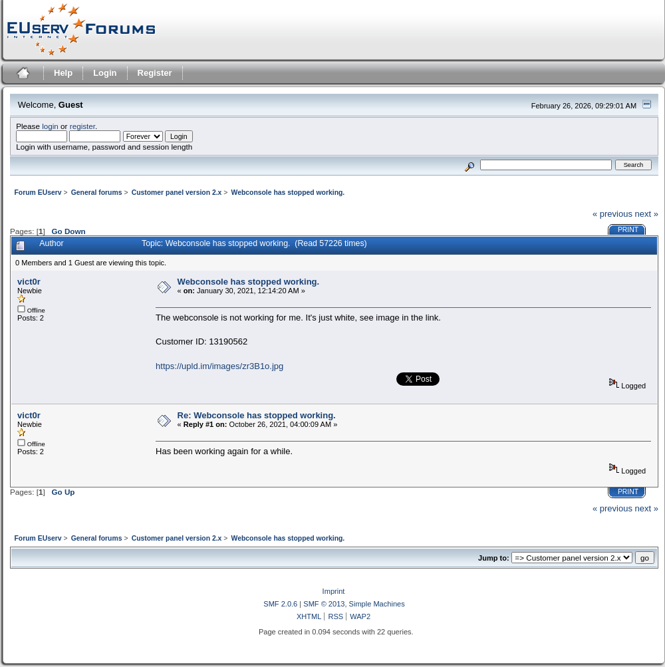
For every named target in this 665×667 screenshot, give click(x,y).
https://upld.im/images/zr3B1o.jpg (219, 366)
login (50, 126)
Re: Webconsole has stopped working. (257, 415)
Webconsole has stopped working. (249, 282)
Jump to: (493, 558)
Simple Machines (377, 604)
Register (155, 73)
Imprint (334, 591)
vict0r (29, 282)
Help (63, 73)
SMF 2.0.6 (280, 604)
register (82, 126)
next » (646, 214)
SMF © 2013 (323, 604)
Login (104, 73)
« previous (612, 214)
